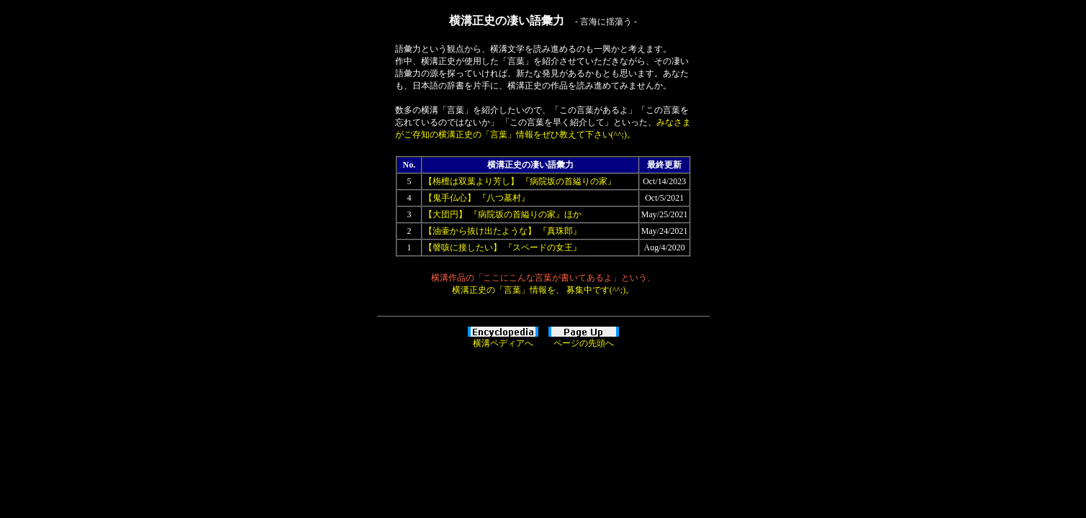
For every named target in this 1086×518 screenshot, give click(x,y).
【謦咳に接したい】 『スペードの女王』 (503, 247)
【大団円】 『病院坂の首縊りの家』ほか (503, 214)
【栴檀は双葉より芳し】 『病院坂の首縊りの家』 (520, 181)
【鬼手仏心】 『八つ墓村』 (477, 198)
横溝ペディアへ (503, 343)
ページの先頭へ (583, 343)
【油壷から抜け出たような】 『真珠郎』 (503, 231)
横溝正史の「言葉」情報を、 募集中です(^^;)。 (543, 290)
